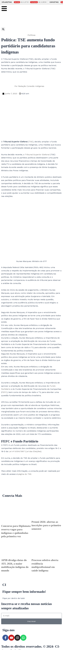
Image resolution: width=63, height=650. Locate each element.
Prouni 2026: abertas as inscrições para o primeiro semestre (46, 525)
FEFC (4, 392)
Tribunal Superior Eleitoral (37, 154)
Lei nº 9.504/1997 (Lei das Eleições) (25, 451)
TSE (31, 141)
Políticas (31, 35)
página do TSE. (24, 474)
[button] (3, 29)
